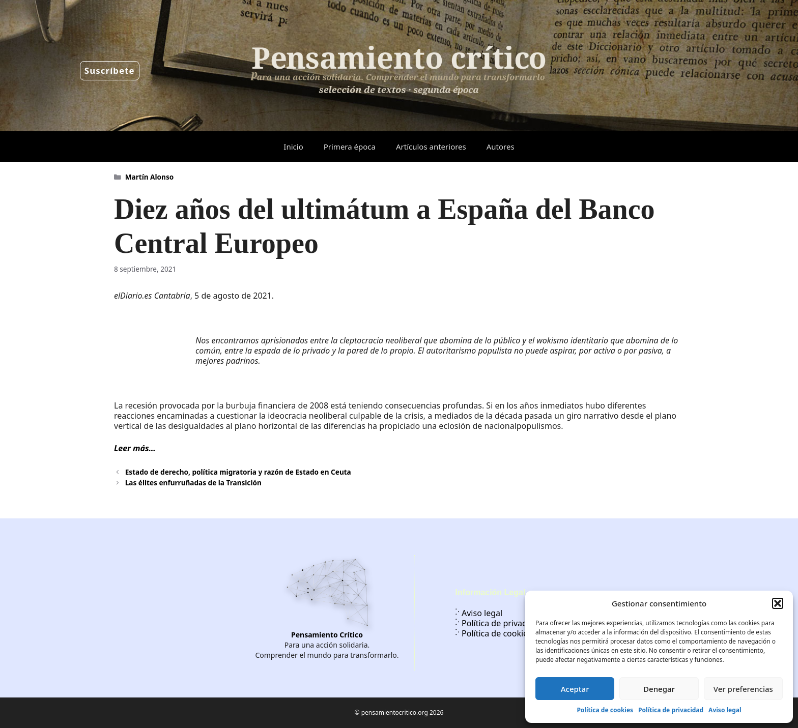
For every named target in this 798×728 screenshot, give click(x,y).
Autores (501, 146)
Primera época (350, 146)
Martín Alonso (149, 177)
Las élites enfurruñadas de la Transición (193, 482)
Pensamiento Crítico (327, 634)
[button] (778, 603)
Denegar (659, 689)
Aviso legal (724, 710)
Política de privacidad (670, 710)
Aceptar (575, 689)
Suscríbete (109, 70)
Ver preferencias (743, 689)
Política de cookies (605, 710)
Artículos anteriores (431, 146)
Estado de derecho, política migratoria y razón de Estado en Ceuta (238, 472)
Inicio (293, 146)
